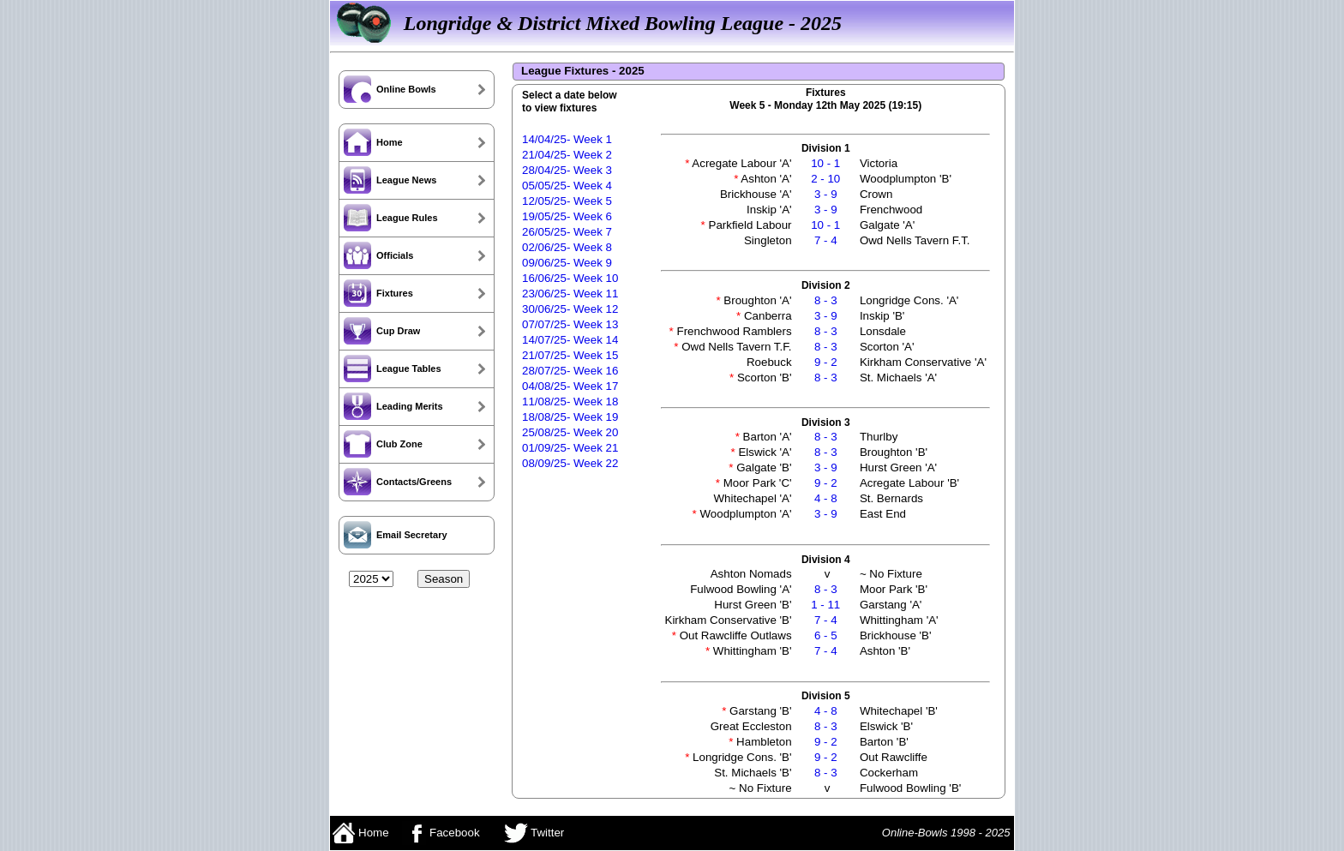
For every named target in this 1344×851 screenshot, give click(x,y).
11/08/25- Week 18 (570, 401)
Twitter (534, 832)
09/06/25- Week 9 (567, 262)
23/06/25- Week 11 (570, 293)
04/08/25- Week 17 (570, 386)
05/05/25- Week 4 (567, 185)
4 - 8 (825, 498)
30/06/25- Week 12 (570, 309)
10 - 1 (825, 163)
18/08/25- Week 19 (570, 417)
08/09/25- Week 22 (570, 463)
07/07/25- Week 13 (570, 324)
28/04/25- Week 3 (567, 170)
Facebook (440, 832)
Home (360, 832)
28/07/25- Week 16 (570, 370)
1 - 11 (825, 604)
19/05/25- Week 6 (567, 216)
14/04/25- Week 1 (567, 139)
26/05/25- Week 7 (567, 231)
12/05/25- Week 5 (567, 201)
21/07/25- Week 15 (570, 355)
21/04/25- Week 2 (567, 154)
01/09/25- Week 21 (570, 447)
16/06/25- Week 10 (570, 278)
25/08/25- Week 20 (570, 432)
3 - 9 (825, 194)
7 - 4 (825, 240)
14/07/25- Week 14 (570, 339)
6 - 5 (825, 635)
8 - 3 (825, 300)
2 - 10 (825, 178)
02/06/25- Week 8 (567, 247)
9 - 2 (825, 362)
